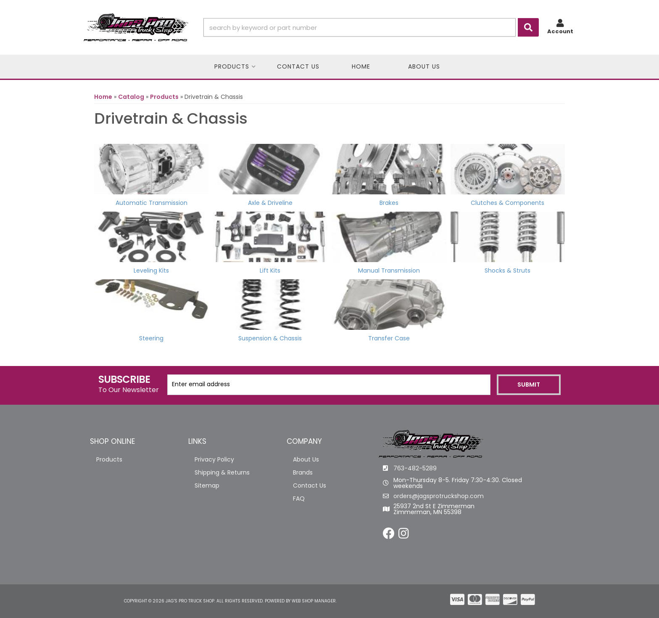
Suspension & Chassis (270, 338)
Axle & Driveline (270, 203)
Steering (151, 338)
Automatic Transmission (151, 203)
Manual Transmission (389, 270)
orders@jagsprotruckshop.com (438, 496)
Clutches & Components (507, 203)
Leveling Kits (151, 270)
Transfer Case (389, 338)
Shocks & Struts (507, 270)
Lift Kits (270, 270)
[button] (371, 27)
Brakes (389, 203)
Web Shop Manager (314, 601)
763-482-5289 (415, 468)
